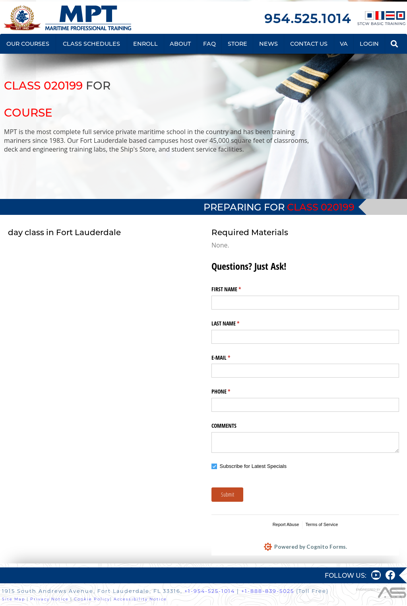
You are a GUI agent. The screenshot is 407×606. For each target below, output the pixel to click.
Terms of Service (321, 524)
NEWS (268, 43)
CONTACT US (309, 43)
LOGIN (369, 43)
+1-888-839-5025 (267, 592)
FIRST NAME (235, 289)
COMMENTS (223, 425)
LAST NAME (234, 323)
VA (344, 43)
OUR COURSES (27, 43)
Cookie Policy (92, 599)
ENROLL (145, 43)
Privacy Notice (49, 599)
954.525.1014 (307, 18)
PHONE (230, 392)
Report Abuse (286, 524)
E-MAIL (230, 358)
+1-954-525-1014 (209, 592)
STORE (237, 43)
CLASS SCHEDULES (91, 43)
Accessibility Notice (140, 599)
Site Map (13, 599)
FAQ (209, 43)
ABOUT (180, 43)
